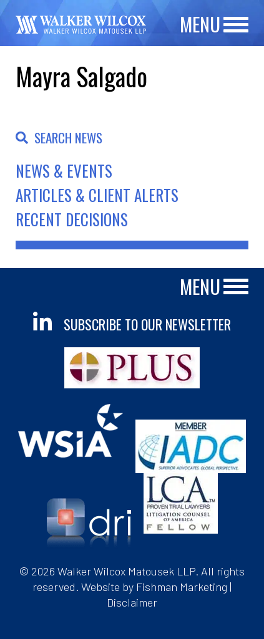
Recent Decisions (72, 219)
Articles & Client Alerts (97, 194)
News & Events (64, 170)
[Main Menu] (235, 25)
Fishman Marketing (181, 586)
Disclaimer (132, 602)
